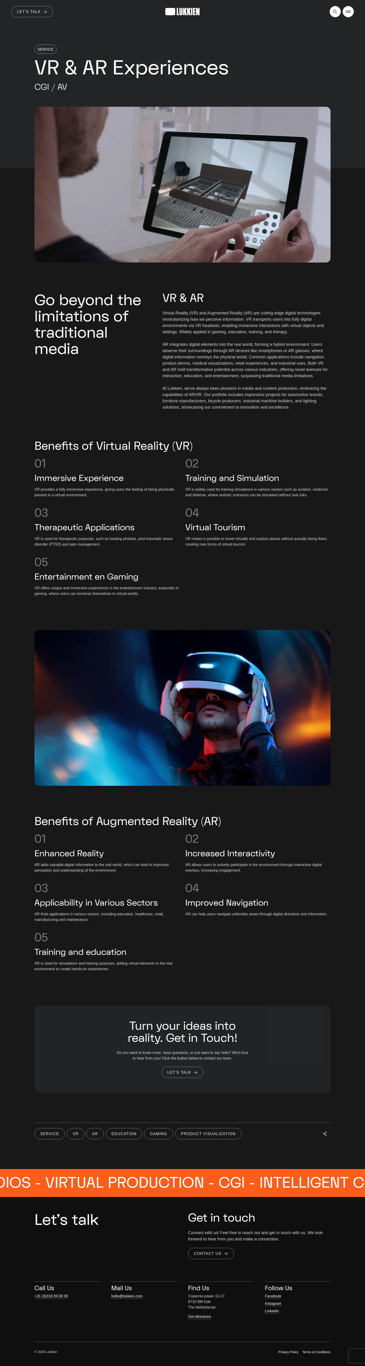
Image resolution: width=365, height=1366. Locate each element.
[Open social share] (325, 1143)
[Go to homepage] (182, 11)
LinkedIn (272, 1311)
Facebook (273, 1296)
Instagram (273, 1304)
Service (45, 49)
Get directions (199, 1317)
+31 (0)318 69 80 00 (51, 1296)
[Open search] (335, 11)
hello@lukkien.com (127, 1296)
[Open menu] (348, 11)
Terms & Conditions (316, 1352)
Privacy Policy (288, 1352)
